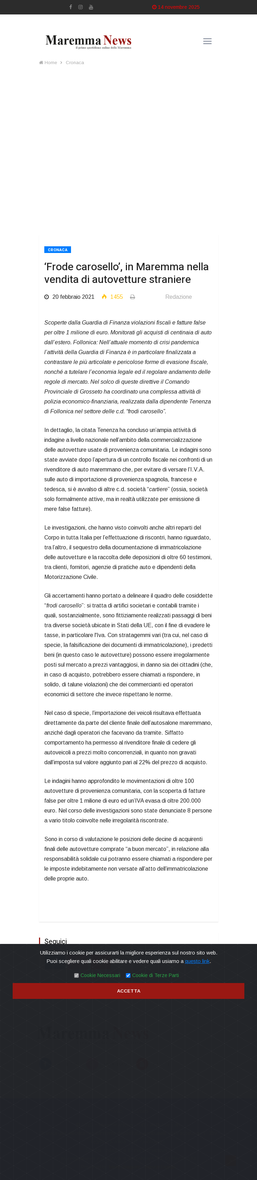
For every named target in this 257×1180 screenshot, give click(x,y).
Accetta (128, 991)
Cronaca (75, 62)
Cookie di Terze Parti (155, 975)
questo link (197, 961)
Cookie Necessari (100, 975)
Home (48, 62)
